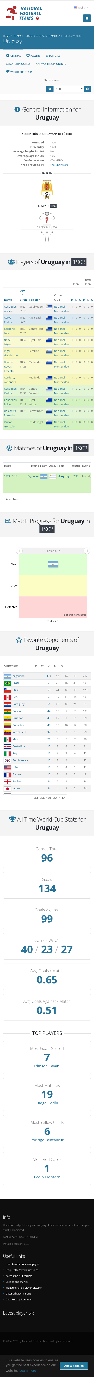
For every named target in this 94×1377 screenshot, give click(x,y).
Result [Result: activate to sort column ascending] (75, 465)
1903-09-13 (10, 476)
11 (56, 753)
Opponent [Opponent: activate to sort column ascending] (11, 665)
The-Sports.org (59, 165)
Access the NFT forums (19, 1275)
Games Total (47, 849)
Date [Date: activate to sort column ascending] (7, 465)
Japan (16, 788)
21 (56, 739)
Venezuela (19, 732)
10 (56, 760)
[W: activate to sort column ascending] (63, 665)
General (13, 55)
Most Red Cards (47, 1159)
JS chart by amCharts (74, 614)
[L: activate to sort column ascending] (77, 665)
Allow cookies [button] (74, 1365)
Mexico (17, 739)
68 (56, 690)
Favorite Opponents (51, 64)
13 (56, 746)
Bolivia (17, 711)
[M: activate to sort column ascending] (56, 665)
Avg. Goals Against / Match (47, 1001)
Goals (47, 879)
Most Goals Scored (47, 1048)
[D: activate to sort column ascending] (70, 665)
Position (34, 299)
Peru (16, 697)
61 (56, 704)
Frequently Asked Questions (22, 1270)
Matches (53, 55)
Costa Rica (19, 746)
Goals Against (47, 910)
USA (15, 767)
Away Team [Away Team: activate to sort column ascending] (56, 465)
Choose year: (52, 80)
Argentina (19, 676)
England (18, 781)
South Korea (20, 760)
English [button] (81, 7)
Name (8, 299)
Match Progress (18, 64)
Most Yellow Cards (47, 1122)
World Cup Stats (19, 72)
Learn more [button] (27, 1370)
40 (56, 725)
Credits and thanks (17, 1281)
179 (56, 676)
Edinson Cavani (47, 1066)
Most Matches (47, 1085)
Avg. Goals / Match (47, 971)
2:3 (75, 476)
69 (56, 683)
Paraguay (19, 704)
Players (33, 55)
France (17, 774)
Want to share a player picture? (24, 1287)
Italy (15, 753)
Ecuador (18, 718)
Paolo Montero (47, 1176)
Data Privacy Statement (19, 1299)
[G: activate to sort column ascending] (86, 665)
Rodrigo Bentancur (47, 1139)
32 (56, 732)
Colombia (18, 725)
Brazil (16, 683)
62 (56, 697)
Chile (16, 690)
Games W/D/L (47, 940)
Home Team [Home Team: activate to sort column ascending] (39, 465)
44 (56, 711)
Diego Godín (47, 1103)
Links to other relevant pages (22, 1264)
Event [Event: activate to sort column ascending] (86, 465)
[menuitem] (53, 551)
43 (56, 718)
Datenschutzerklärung (18, 1293)
